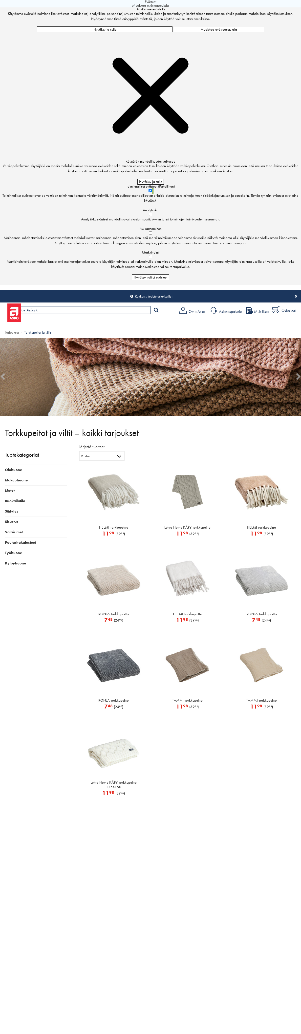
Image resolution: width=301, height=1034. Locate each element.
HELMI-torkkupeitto (113, 527)
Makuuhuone (16, 480)
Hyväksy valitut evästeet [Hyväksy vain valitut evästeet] (150, 277)
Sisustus (12, 521)
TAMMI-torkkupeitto (187, 700)
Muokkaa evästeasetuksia (218, 29)
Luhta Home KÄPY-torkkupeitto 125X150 (113, 784)
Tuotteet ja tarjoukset (46, 322)
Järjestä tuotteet (92, 447)
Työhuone (13, 552)
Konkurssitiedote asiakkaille (153, 296)
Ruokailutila (15, 500)
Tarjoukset (12, 332)
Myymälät (82, 322)
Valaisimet (14, 532)
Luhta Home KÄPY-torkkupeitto (187, 527)
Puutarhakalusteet (20, 542)
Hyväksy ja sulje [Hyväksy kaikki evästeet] (104, 29)
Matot (10, 490)
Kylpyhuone (15, 563)
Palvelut (109, 322)
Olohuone (13, 469)
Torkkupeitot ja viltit (37, 332)
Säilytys (11, 511)
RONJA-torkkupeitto (113, 614)
